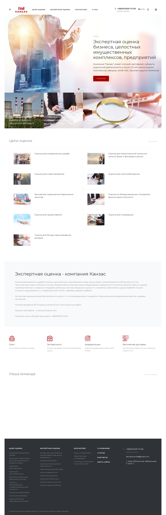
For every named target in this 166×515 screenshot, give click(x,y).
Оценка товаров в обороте (50, 477)
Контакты (102, 449)
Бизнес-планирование (82, 445)
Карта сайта (103, 454)
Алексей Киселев (85, 386)
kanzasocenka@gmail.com (137, 448)
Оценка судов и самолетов (50, 474)
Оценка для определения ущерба (52, 153)
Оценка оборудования (49, 467)
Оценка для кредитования (48, 215)
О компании (103, 440)
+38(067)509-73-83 (126, 9)
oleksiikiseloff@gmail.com (107, 393)
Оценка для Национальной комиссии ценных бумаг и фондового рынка (19, 452)
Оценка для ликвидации (121, 215)
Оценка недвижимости (49, 464)
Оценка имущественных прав (51, 461)
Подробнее (101, 78)
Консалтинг (80, 440)
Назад (11, 400)
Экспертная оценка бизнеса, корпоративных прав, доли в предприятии (51, 447)
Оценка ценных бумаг (48, 452)
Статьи (101, 445)
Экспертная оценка (50, 440)
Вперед (156, 400)
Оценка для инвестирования (49, 174)
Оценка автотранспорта (49, 471)
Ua (143, 9)
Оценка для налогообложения (124, 174)
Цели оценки (15, 440)
